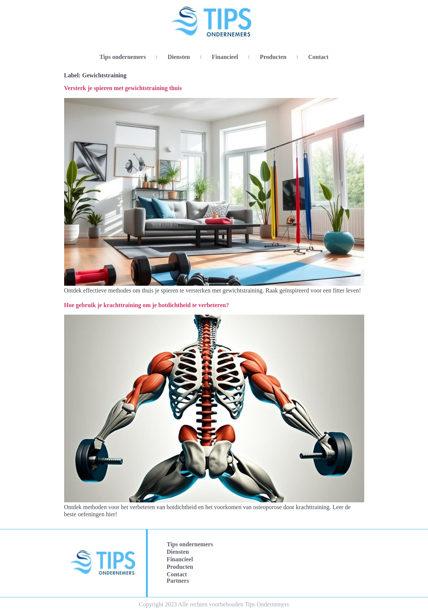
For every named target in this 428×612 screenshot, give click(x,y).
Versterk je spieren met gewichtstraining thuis (123, 88)
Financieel (225, 57)
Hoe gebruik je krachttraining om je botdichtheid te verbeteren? (146, 305)
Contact (318, 57)
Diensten (179, 57)
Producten (273, 57)
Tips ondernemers (122, 57)
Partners (178, 580)
